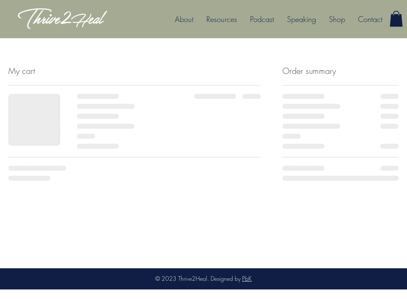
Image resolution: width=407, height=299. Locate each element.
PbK (247, 278)
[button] (219, 19)
